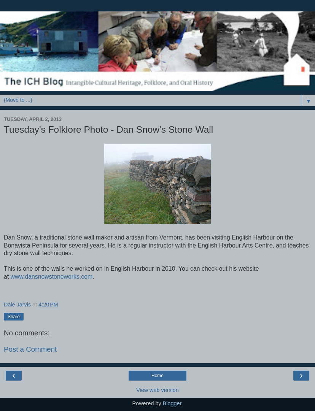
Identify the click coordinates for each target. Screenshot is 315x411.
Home (157, 375)
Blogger (172, 403)
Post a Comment (30, 349)
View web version (157, 390)
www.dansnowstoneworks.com (52, 276)
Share (14, 316)
